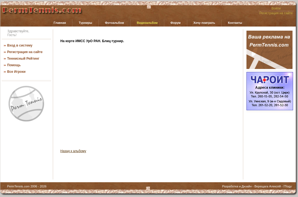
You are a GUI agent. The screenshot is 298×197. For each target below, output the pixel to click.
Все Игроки (16, 72)
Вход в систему (19, 45)
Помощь (14, 65)
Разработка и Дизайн (237, 186)
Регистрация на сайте (276, 13)
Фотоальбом (114, 22)
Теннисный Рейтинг (23, 58)
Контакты (235, 22)
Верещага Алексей (267, 186)
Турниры (85, 22)
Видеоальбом (147, 22)
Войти (276, 8)
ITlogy (287, 186)
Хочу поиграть (204, 22)
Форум (176, 22)
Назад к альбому (73, 151)
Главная (60, 22)
